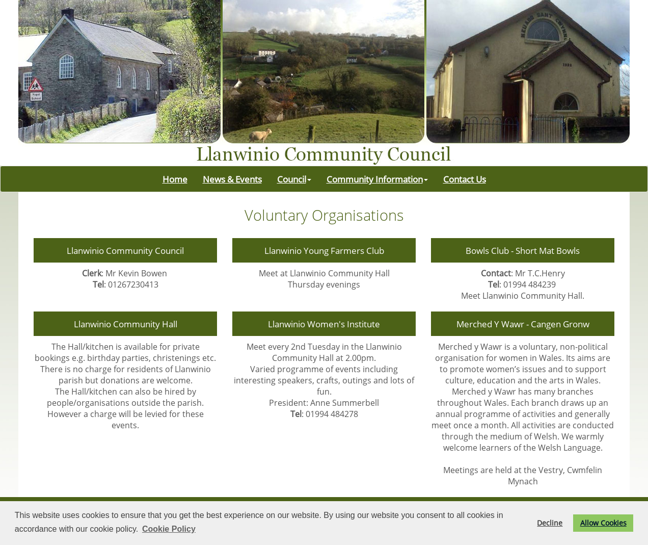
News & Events (232, 179)
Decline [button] (549, 523)
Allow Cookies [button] (603, 523)
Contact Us (464, 179)
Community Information (377, 179)
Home (175, 179)
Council (294, 179)
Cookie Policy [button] (169, 529)
